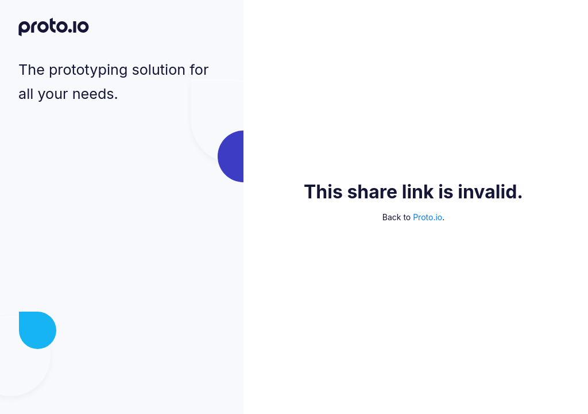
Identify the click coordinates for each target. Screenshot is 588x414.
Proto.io (427, 217)
